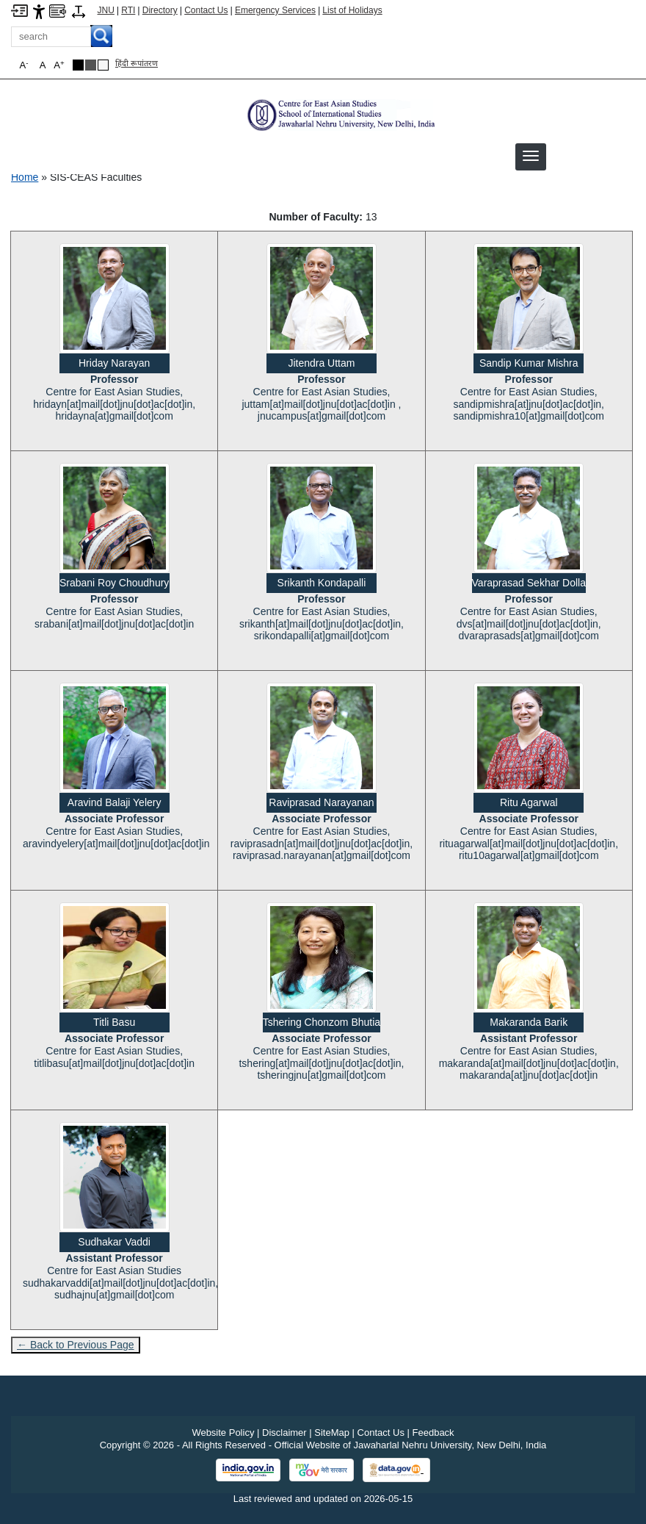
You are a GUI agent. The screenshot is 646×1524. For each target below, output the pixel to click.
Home (24, 177)
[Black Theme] (78, 65)
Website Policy (223, 1432)
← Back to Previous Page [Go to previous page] (75, 1345)
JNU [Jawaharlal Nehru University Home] (106, 10)
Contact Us (206, 10)
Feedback (433, 1432)
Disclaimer (284, 1432)
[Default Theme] (103, 65)
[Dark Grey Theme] (90, 65)
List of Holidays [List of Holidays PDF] (352, 10)
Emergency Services (275, 10)
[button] (531, 156)
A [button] (59, 65)
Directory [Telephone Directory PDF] (160, 10)
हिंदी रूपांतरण (136, 63)
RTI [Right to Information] (128, 10)
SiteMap (331, 1432)
